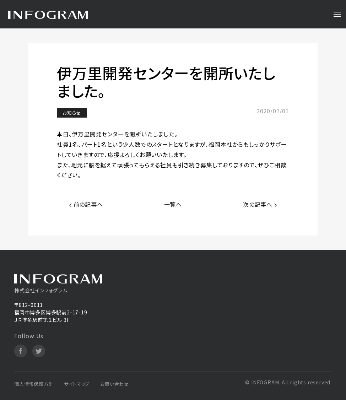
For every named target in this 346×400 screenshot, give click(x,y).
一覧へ (173, 204)
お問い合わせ (114, 383)
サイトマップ (77, 383)
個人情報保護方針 (33, 383)
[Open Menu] (337, 14)
